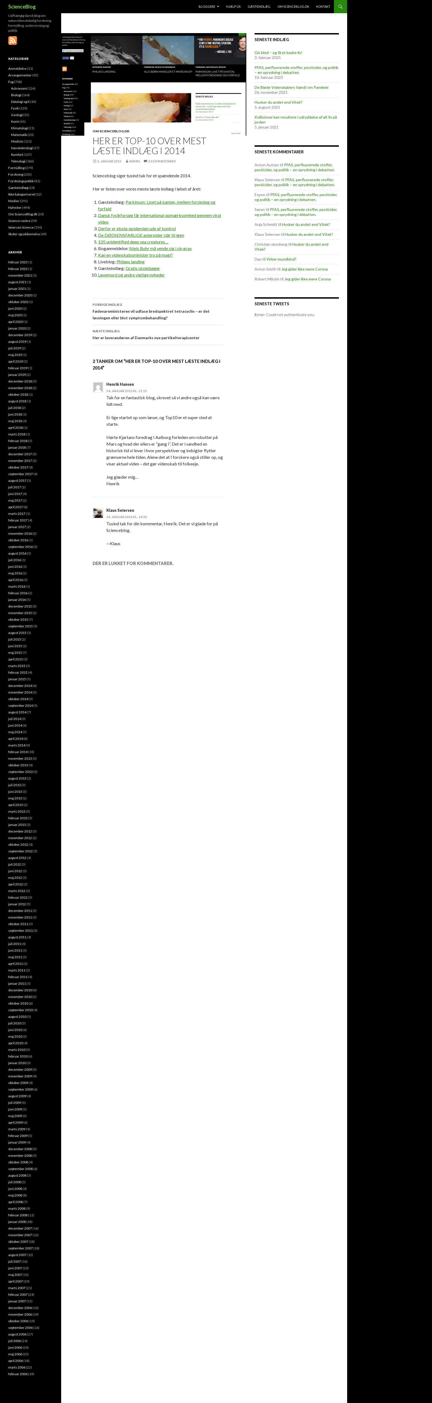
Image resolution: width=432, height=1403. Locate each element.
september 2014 (20, 705)
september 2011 (20, 930)
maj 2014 (15, 732)
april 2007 (15, 1281)
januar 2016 (17, 600)
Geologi (17, 115)
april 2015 (15, 659)
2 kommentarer (162, 161)
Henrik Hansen (120, 384)
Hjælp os (233, 6)
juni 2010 (15, 1030)
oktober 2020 (18, 302)
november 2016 (20, 533)
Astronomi (19, 88)
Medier (13, 201)
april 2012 (15, 884)
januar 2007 (17, 1301)
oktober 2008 (18, 1162)
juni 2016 (15, 566)
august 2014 (17, 712)
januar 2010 (17, 1063)
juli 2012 (14, 864)
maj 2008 (15, 1195)
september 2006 (20, 1328)
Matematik (19, 135)
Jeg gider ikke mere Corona (304, 269)
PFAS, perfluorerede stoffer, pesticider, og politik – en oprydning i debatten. (296, 70)
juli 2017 (14, 487)
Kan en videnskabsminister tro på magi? (135, 255)
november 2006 (20, 1314)
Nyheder (14, 207)
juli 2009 (14, 1103)
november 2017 (20, 461)
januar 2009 (17, 1142)
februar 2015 (18, 672)
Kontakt (323, 6)
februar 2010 (18, 1056)
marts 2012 (16, 891)
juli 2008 (14, 1182)
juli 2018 (14, 408)
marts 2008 (16, 1208)
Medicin (17, 141)
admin (134, 161)
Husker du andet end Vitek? (279, 102)
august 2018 (17, 401)
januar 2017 (17, 527)
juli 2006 (14, 1341)
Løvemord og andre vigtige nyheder (131, 274)
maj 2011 (15, 957)
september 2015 (20, 626)
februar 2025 (18, 262)
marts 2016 (16, 586)
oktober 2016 (18, 540)
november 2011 (20, 917)
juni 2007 (15, 1268)
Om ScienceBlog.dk (293, 6)
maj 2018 (15, 421)
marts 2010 (16, 1050)
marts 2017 (16, 514)
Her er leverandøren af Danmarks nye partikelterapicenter (158, 334)
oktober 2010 (18, 1003)
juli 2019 (14, 348)
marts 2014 (16, 745)
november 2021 (20, 275)
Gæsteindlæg (259, 6)
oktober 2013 (18, 765)
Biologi (16, 95)
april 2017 (15, 507)
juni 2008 (15, 1189)
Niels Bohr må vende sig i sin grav (160, 248)
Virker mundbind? (281, 259)
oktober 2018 (18, 394)
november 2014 (20, 692)
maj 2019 (15, 355)
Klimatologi (19, 128)
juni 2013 (15, 791)
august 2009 (17, 1096)
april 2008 (15, 1202)
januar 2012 (17, 904)
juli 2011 (14, 944)
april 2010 (15, 1043)
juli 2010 (14, 1023)
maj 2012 (15, 877)
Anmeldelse (17, 68)
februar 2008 (18, 1215)
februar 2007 (18, 1294)
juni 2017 (15, 494)
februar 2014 (18, 752)
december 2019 (20, 335)
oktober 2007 (18, 1241)
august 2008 (17, 1175)
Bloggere (207, 6)
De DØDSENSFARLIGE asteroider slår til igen (141, 235)
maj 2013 (15, 798)
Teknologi (18, 161)
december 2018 (20, 381)
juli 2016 (14, 560)
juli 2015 (14, 639)
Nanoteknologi (22, 148)
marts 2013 (16, 811)
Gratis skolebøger (143, 268)
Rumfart (17, 154)
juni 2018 (15, 414)
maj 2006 (15, 1354)
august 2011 (17, 937)
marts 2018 (16, 434)
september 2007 (20, 1248)
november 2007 (20, 1235)
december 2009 (20, 1069)
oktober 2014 (18, 699)
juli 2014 (14, 719)
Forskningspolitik (21, 181)
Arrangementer (20, 75)
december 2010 (20, 990)
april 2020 (15, 322)
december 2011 (20, 911)
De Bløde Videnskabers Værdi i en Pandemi (291, 87)
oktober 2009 (18, 1083)
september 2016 (20, 547)
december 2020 (20, 295)
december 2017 (20, 454)
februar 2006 (18, 1374)
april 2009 (15, 1122)
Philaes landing (131, 261)
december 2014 (20, 686)
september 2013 (20, 772)
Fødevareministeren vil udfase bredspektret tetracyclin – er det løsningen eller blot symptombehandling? (158, 310)
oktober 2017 (18, 467)
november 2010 (20, 997)
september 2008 (20, 1169)
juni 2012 (15, 871)
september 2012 (20, 851)
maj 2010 (15, 1036)
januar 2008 (17, 1222)
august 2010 (17, 1016)
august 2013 (17, 778)
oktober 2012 (18, 844)
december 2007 (20, 1228)
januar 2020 (17, 328)
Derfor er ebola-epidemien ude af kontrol (137, 228)
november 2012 (20, 838)
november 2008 (20, 1155)
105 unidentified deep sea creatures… (133, 241)
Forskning (15, 174)
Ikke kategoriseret (21, 194)
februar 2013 (18, 818)
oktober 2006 (18, 1321)
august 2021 (17, 282)
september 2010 (20, 1010)
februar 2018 (18, 441)
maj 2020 (15, 315)
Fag (10, 82)
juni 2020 (15, 308)
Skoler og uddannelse (24, 234)
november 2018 (20, 388)
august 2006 (17, 1334)
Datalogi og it (20, 102)
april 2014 (15, 739)
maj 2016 (15, 573)
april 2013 (15, 805)
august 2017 (17, 480)
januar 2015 (17, 679)
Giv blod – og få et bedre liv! (279, 52)
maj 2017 (15, 500)
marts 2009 (16, 1129)
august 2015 (17, 633)
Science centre (19, 221)
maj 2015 (15, 652)
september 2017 (20, 474)
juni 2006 (15, 1347)
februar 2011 (18, 977)
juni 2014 (15, 725)
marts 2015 (16, 666)
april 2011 (15, 964)
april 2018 (15, 427)
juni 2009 (15, 1109)
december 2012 (20, 831)
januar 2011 (17, 983)
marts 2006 (16, 1367)
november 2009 (20, 1076)
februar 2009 (18, 1136)
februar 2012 (18, 897)
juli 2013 (14, 785)
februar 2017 (18, 520)
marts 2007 (16, 1288)
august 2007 (17, 1255)
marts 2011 (16, 970)
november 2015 (20, 613)
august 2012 (17, 858)
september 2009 (20, 1089)
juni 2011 (15, 950)
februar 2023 (18, 269)
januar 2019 (17, 375)
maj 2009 (15, 1116)
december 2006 (20, 1308)
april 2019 (15, 361)
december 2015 (20, 606)
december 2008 (20, 1149)
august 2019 (17, 341)
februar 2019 (18, 368)
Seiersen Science (21, 227)
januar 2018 (17, 447)
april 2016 (15, 580)
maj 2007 (15, 1275)
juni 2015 (15, 646)
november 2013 (20, 758)
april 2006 (15, 1361)
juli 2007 (14, 1261)
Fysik (15, 108)
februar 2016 (18, 593)
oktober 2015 (18, 619)
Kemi (15, 121)
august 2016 (17, 553)
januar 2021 (17, 289)
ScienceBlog (22, 7)
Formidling (16, 168)
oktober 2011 (18, 924)
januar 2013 (17, 825)
